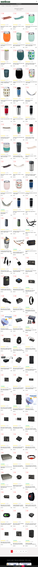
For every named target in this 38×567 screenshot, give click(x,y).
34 (25, 551)
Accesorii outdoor (15, 5)
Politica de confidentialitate (19, 560)
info (11, 28)
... (18, 551)
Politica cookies (28, 560)
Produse (3, 5)
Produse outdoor (8, 5)
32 (20, 551)
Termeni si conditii (10, 560)
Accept (23, 566)
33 (23, 551)
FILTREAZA (19, 3)
